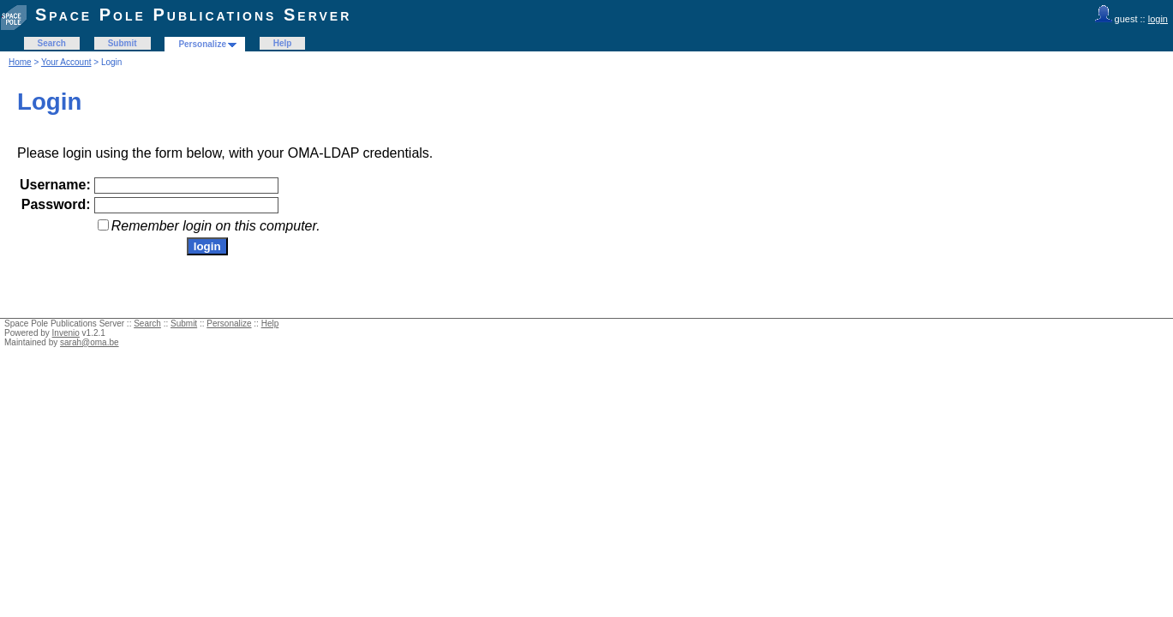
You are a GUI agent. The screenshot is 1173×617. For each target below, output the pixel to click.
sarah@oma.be (89, 342)
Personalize (202, 44)
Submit (122, 43)
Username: (55, 184)
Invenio (66, 333)
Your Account (66, 62)
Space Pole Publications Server (193, 14)
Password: (56, 204)
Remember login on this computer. (215, 226)
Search (52, 43)
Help (282, 43)
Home (20, 62)
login (1158, 19)
